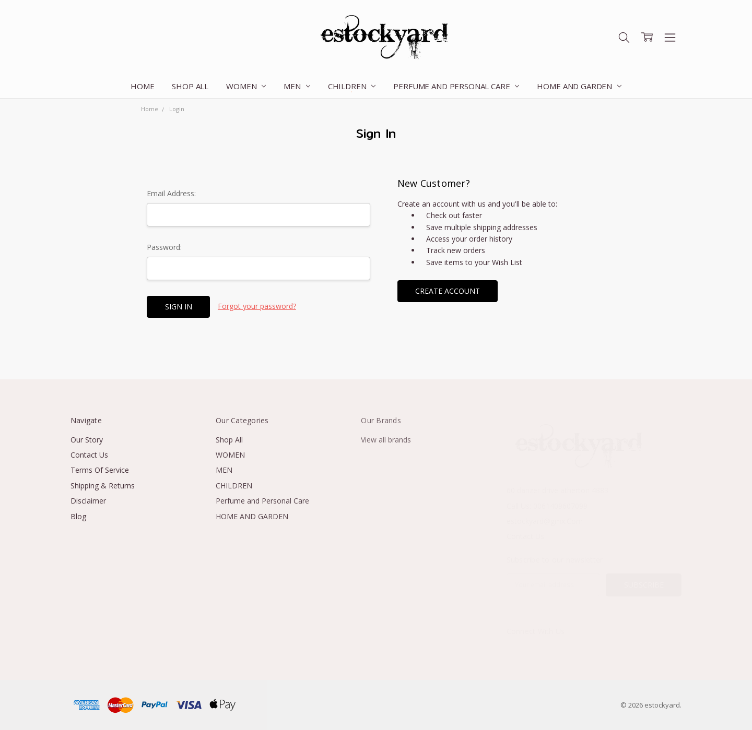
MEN (297, 86)
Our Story (86, 440)
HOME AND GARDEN (579, 86)
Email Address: (171, 193)
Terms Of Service (99, 470)
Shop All (190, 86)
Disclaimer (88, 501)
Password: (164, 247)
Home (142, 86)
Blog (78, 516)
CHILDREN (352, 86)
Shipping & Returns (102, 485)
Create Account (447, 291)
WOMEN (246, 86)
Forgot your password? (257, 306)
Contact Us (89, 455)
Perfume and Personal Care (456, 86)
